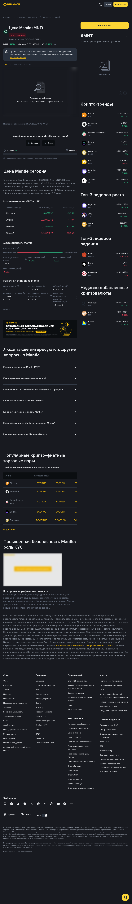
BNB (102, 668)
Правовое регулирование (15, 681)
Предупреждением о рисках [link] (99, 623)
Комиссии (104, 720)
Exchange (40, 659)
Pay (37, 668)
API (101, 724)
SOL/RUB (41, 490)
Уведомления (9, 712)
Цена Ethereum (74, 715)
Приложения (9, 716)
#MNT (87, 36)
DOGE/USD (60, 498)
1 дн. (5, 65)
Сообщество (9, 703)
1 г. (25, 65)
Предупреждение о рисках (15, 708)
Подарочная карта (44, 690)
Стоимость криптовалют (78, 706)
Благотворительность (45, 721)
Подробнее (9, 507)
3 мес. (20, 65)
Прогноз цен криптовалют (79, 720)
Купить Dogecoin (75, 757)
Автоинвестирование (45, 699)
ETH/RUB (41, 469)
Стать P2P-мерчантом (77, 659)
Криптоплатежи (43, 672)
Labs (70, 683)
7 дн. (10, 65)
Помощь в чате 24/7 (109, 703)
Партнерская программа (111, 659)
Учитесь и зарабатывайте (79, 702)
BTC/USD (60, 461)
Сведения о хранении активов (113, 689)
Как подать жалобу (108, 750)
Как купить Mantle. (18, 57)
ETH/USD (60, 469)
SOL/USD (60, 490)
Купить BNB (73, 748)
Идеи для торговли (108, 684)
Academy (39, 685)
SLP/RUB (41, 480)
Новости (7, 672)
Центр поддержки (108, 708)
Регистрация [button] (104, 25)
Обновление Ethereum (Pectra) (81, 740)
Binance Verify (106, 729)
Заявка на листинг (76, 671)
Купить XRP (73, 753)
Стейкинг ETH (42, 703)
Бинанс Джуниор (43, 677)
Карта (38, 681)
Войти (108, 4)
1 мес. (15, 65)
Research (40, 716)
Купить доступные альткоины (81, 766)
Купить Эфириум (75, 762)
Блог (5, 699)
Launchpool (41, 694)
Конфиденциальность (13, 690)
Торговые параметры (109, 733)
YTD (30, 65)
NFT (37, 708)
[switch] (44, 793)
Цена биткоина (74, 711)
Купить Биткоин (74, 744)
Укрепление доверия (13, 694)
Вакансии (7, 663)
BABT (38, 712)
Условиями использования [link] (69, 623)
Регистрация (120, 4)
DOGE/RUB (41, 498)
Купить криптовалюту (45, 663)
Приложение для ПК (12, 721)
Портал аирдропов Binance (112, 737)
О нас (5, 659)
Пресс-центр (9, 677)
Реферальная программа (111, 663)
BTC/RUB (41, 461)
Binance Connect (75, 688)
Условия (7, 685)
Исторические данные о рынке (114, 680)
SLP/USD (60, 480)
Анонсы (6, 668)
